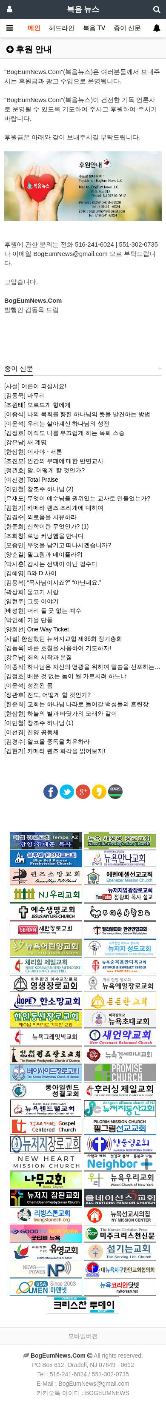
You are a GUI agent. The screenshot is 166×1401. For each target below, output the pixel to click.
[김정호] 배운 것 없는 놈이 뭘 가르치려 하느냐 (65, 676)
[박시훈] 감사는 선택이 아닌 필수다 (50, 563)
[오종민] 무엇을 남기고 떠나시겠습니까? (57, 545)
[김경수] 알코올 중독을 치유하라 (47, 741)
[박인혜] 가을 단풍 (28, 620)
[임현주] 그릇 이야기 (31, 601)
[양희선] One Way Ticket (36, 629)
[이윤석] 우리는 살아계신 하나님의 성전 (56, 423)
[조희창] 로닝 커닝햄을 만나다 (44, 535)
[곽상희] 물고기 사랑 (31, 591)
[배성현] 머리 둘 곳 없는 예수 (42, 610)
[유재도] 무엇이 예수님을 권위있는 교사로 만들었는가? (77, 498)
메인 (34, 28)
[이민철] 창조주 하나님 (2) (39, 489)
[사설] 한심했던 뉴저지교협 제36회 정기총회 (63, 638)
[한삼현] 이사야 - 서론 (33, 451)
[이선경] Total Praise (31, 479)
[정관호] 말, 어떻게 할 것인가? (44, 470)
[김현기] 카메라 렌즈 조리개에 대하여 (53, 507)
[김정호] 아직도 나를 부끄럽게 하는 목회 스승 (64, 432)
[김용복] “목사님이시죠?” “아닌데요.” (52, 582)
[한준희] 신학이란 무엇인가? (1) (46, 526)
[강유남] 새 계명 (25, 442)
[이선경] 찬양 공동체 (31, 732)
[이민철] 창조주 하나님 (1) (39, 722)
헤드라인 (61, 28)
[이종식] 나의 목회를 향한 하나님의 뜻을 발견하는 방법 (77, 414)
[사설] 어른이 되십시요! (35, 386)
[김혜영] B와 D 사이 (30, 573)
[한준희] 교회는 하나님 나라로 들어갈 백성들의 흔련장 (76, 704)
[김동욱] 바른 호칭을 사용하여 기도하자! (57, 648)
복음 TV (94, 28)
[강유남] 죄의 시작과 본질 (38, 657)
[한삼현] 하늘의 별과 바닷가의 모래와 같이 (60, 713)
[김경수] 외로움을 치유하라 (40, 517)
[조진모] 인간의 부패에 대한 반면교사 (53, 461)
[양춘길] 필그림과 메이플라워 (43, 554)
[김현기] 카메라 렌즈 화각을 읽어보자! (54, 750)
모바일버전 (83, 1336)
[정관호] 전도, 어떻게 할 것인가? (47, 694)
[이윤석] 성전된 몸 (28, 685)
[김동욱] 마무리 (24, 395)
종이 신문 (127, 28)
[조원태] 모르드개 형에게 (37, 404)
